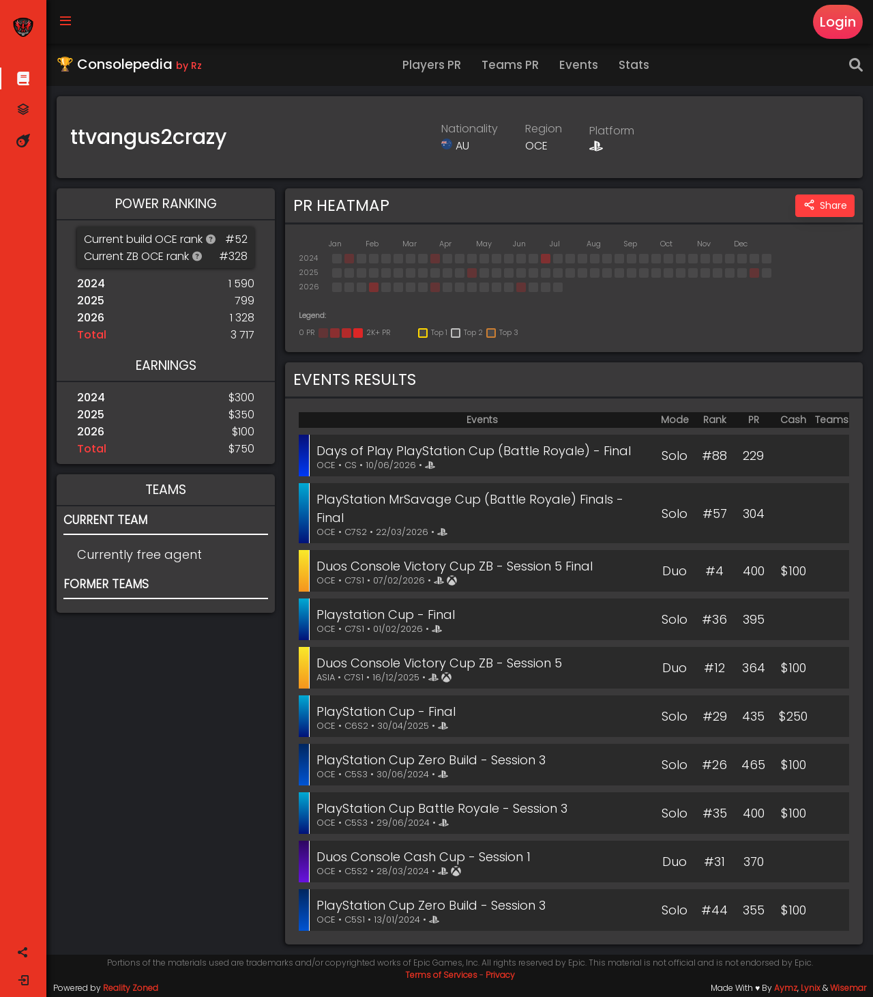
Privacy (500, 975)
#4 (714, 570)
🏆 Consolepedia (129, 64)
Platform (611, 131)
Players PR (431, 65)
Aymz (785, 988)
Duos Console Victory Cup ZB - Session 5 (439, 662)
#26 (714, 764)
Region (543, 128)
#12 (714, 667)
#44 (714, 910)
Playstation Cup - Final (385, 614)
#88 (714, 455)
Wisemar (848, 988)
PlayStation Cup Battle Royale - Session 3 (441, 808)
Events (578, 65)
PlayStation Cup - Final (386, 711)
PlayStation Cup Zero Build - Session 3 (431, 759)
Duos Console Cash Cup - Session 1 (423, 856)
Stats (634, 65)
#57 (714, 513)
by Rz (189, 65)
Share (825, 206)
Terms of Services (441, 975)
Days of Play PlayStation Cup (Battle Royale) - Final (473, 450)
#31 (714, 861)
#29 (714, 716)
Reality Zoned (130, 988)
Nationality (469, 128)
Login (838, 21)
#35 (714, 813)
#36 (714, 619)
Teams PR (510, 65)
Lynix (810, 988)
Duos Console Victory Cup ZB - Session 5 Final (454, 566)
